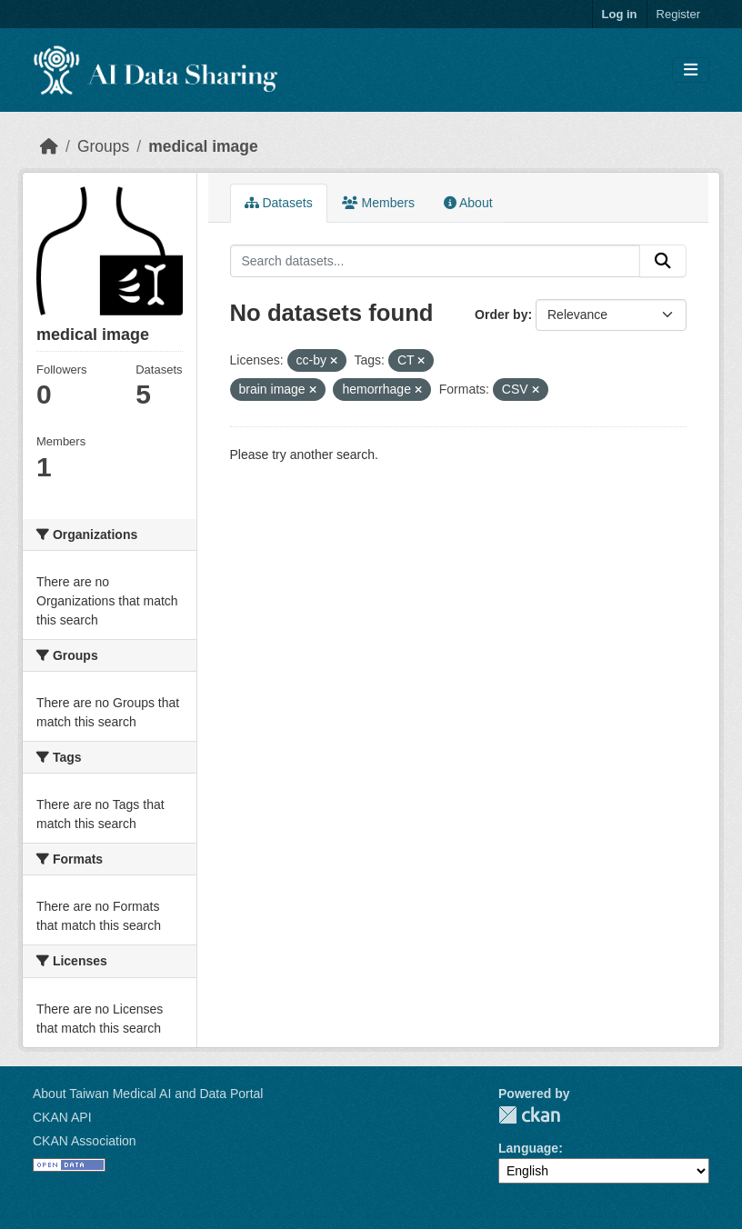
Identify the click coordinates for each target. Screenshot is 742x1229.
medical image (203, 146)
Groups (103, 146)
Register (678, 14)
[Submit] (663, 261)
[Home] (49, 146)
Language (528, 1148)
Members (378, 202)
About (468, 202)
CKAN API (62, 1117)
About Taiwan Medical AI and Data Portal (148, 1093)
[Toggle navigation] (690, 70)
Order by (501, 314)
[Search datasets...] (435, 261)
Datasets (279, 202)
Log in (619, 14)
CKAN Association (84, 1141)
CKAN (529, 1114)
